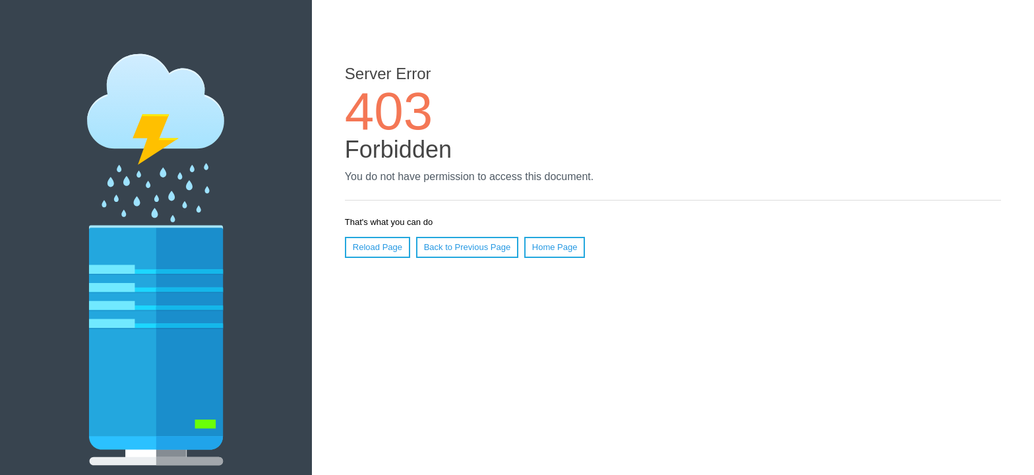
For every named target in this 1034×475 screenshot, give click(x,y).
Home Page (555, 247)
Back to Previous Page (467, 247)
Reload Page (377, 247)
